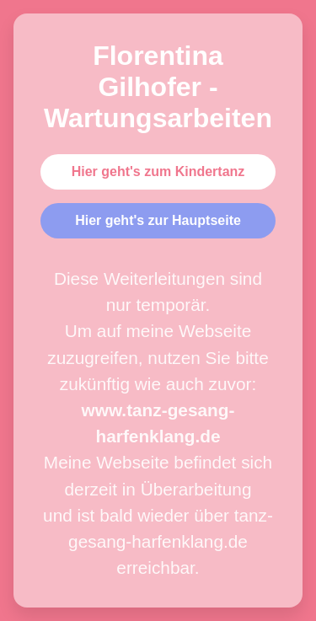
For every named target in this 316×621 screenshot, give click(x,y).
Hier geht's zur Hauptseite (158, 220)
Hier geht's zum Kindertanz (158, 171)
